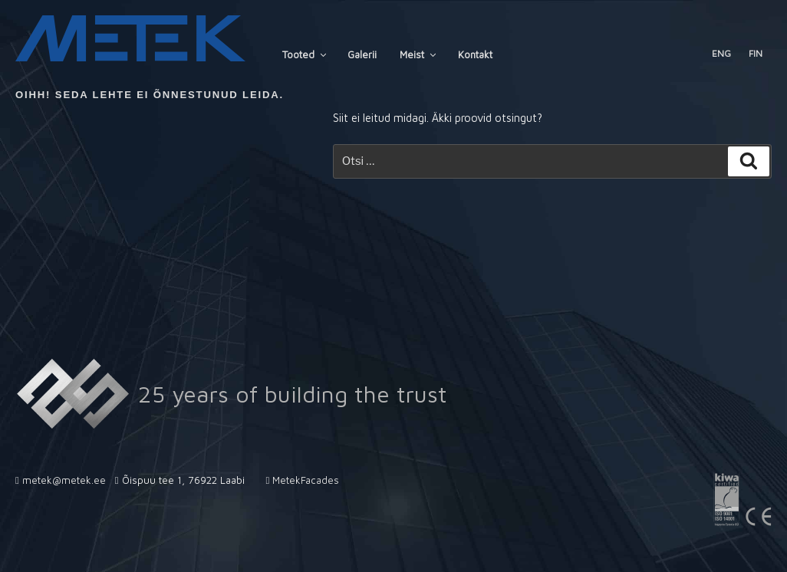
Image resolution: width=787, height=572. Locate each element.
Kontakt (475, 54)
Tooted (305, 54)
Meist (419, 54)
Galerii (362, 54)
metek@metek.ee (64, 480)
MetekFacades (305, 480)
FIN (755, 53)
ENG (721, 53)
